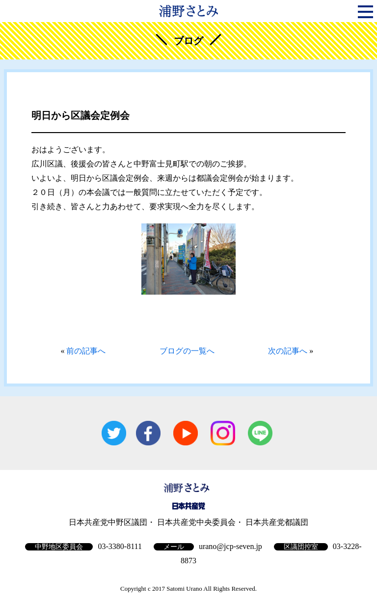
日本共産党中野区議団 (108, 522)
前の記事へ (86, 351)
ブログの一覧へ (187, 351)
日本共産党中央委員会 (196, 522)
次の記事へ (287, 351)
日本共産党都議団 (276, 522)
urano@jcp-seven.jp (230, 546)
